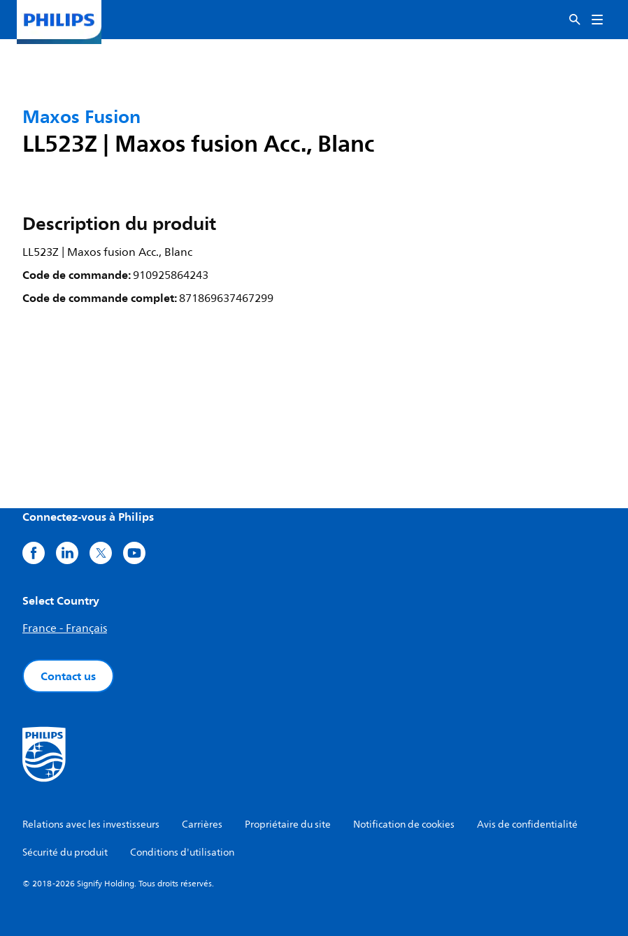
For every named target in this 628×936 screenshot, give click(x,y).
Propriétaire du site (288, 824)
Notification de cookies (404, 824)
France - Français (64, 628)
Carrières (202, 824)
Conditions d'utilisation (182, 852)
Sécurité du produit (65, 852)
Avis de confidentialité (527, 824)
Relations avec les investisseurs (90, 824)
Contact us (68, 676)
